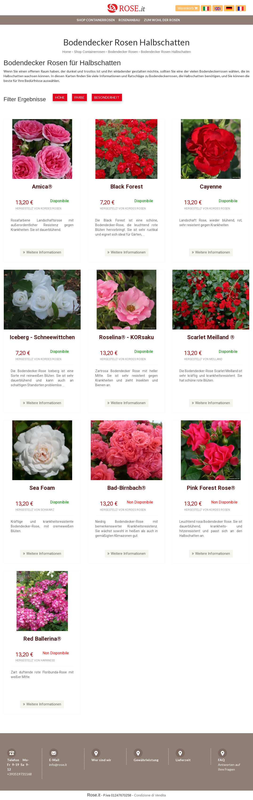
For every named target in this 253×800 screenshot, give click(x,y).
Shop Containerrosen (96, 20)
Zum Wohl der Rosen (162, 20)
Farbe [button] (79, 97)
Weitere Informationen (42, 252)
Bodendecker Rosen (123, 52)
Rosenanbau (129, 20)
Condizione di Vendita (150, 795)
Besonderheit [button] (106, 97)
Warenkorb (188, 8)
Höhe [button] (60, 97)
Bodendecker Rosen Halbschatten (166, 52)
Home (66, 52)
